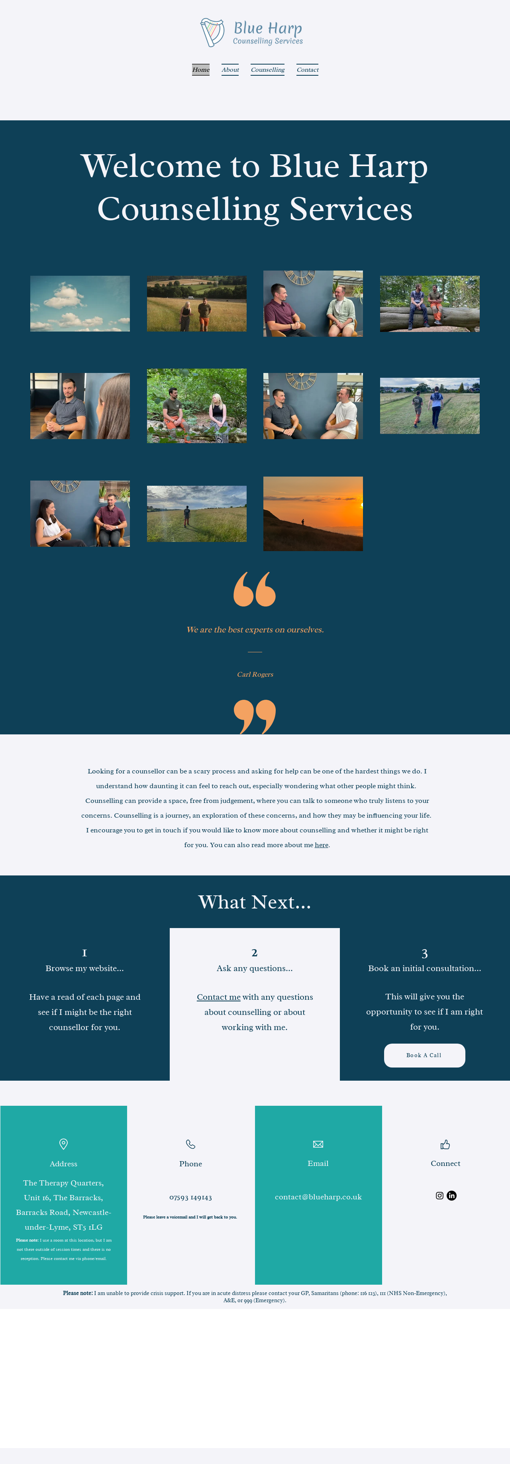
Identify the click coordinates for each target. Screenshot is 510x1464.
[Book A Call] (424, 1056)
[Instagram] (440, 1196)
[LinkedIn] (452, 1196)
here (321, 844)
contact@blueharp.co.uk (318, 1197)
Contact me (219, 997)
